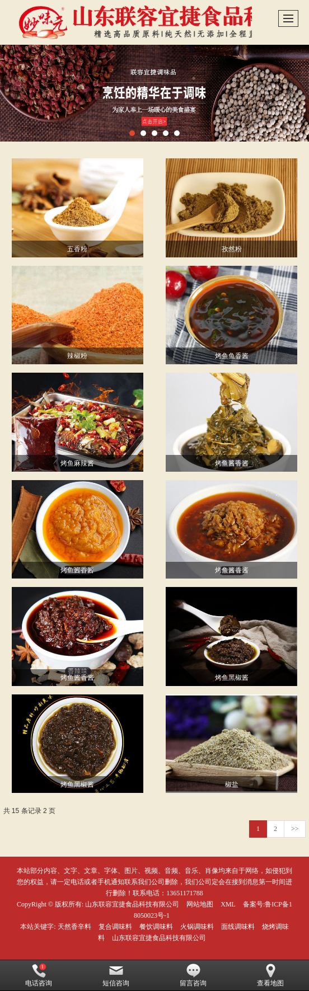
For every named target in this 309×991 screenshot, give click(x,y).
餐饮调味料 (156, 927)
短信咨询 (115, 975)
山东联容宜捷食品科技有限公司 (132, 904)
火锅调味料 (197, 927)
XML (228, 904)
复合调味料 (115, 927)
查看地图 (270, 975)
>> (295, 829)
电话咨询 (38, 975)
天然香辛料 (74, 927)
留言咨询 (193, 975)
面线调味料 (238, 927)
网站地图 (199, 904)
